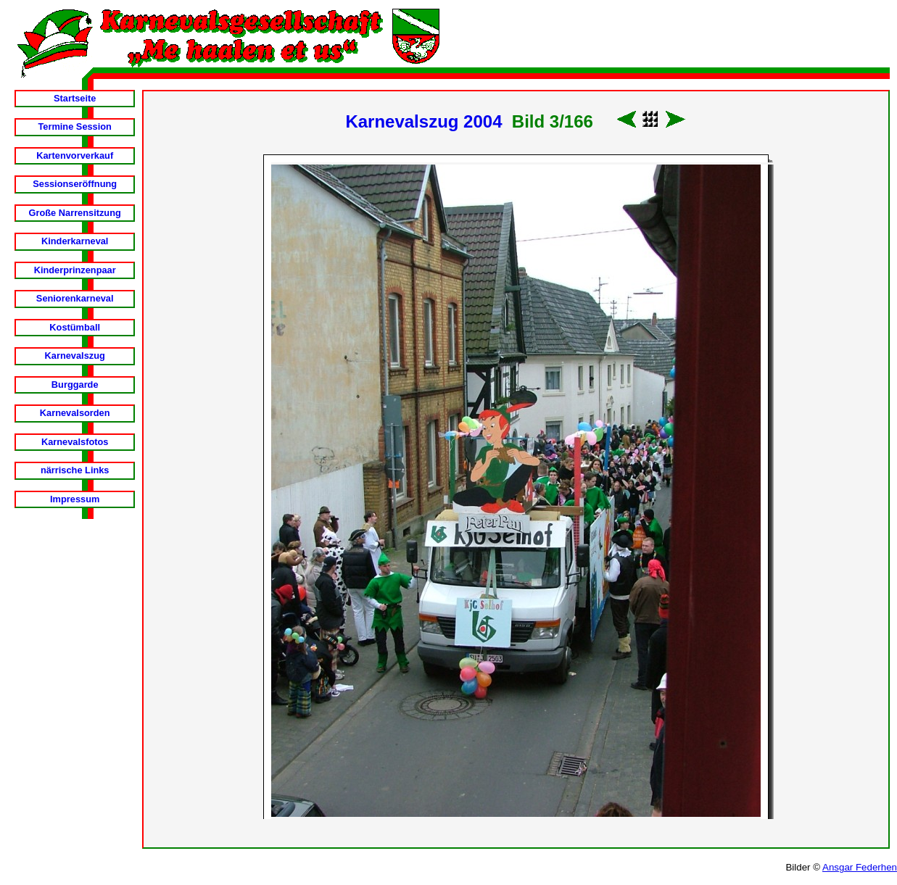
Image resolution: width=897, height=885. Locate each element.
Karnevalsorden (75, 412)
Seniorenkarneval (75, 298)
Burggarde (75, 384)
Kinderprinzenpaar (75, 270)
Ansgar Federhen (859, 867)
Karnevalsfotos (74, 441)
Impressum (74, 499)
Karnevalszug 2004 (423, 121)
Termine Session (74, 126)
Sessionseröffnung (75, 183)
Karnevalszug (75, 355)
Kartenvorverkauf (74, 155)
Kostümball (74, 327)
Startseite (75, 98)
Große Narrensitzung (75, 212)
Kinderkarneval (74, 241)
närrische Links (75, 470)
